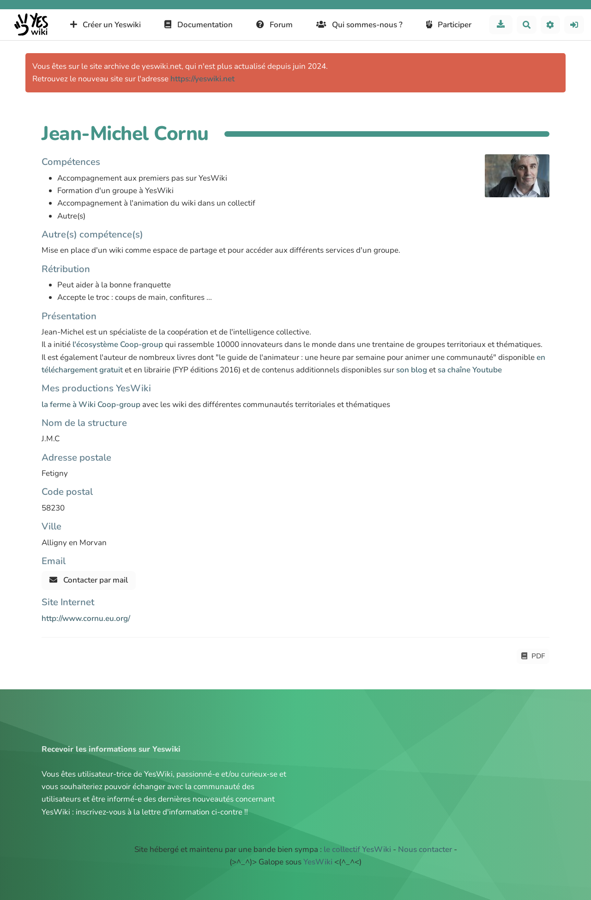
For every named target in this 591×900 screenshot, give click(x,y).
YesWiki (317, 862)
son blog (411, 370)
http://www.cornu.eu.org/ (86, 618)
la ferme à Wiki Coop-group (91, 404)
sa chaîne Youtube (470, 370)
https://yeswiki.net (202, 78)
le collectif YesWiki (357, 849)
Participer (449, 24)
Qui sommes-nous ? (359, 24)
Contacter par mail (88, 580)
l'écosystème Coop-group (117, 344)
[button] (551, 25)
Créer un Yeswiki (105, 24)
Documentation (198, 24)
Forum (274, 24)
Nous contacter (425, 849)
